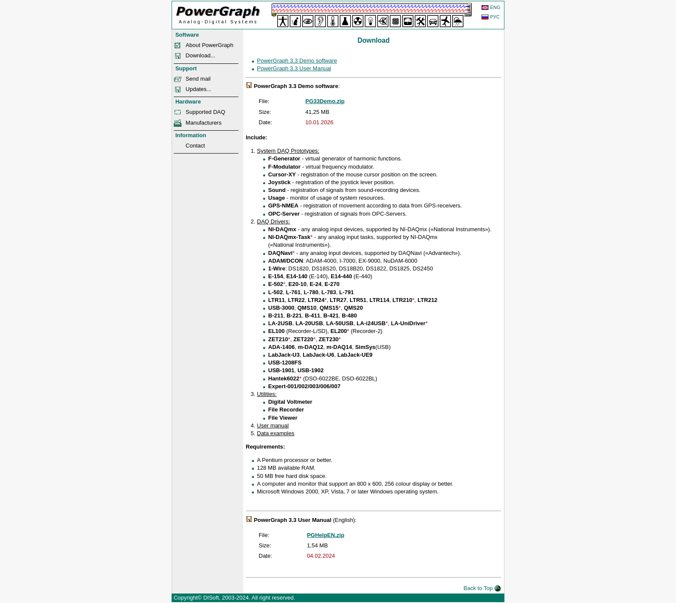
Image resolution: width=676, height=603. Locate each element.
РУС (495, 16)
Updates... (198, 89)
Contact (195, 145)
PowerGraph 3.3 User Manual (294, 68)
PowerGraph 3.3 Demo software (297, 60)
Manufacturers (204, 122)
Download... (201, 55)
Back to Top (482, 588)
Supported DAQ (205, 112)
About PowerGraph (210, 45)
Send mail (198, 78)
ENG (495, 7)
